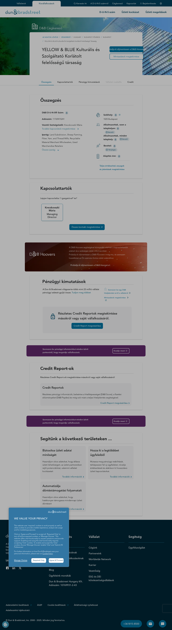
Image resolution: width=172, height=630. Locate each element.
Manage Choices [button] (20, 560)
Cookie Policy (47, 554)
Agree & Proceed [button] (56, 560)
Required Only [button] (38, 560)
